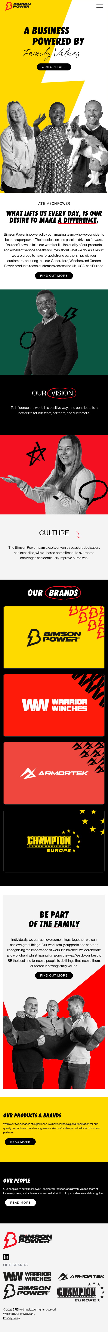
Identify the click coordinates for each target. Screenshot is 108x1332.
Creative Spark (25, 1313)
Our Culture (54, 67)
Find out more (54, 275)
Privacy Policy (11, 1318)
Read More (20, 1141)
